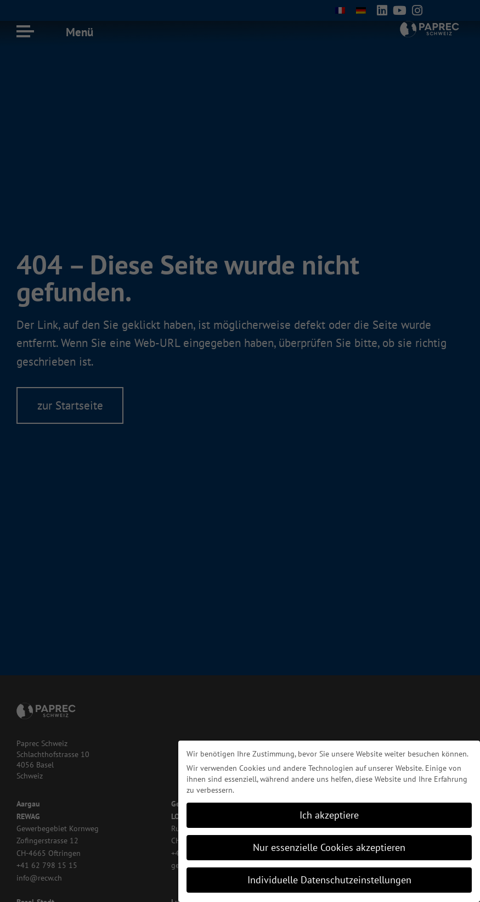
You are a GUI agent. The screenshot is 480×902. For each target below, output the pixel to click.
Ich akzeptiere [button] (329, 815)
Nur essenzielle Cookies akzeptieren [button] (329, 847)
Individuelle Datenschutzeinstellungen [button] (329, 879)
